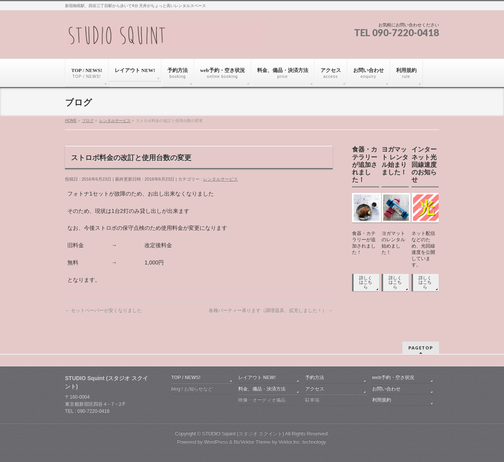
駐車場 (312, 400)
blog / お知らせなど (192, 389)
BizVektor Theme (252, 442)
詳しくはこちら (365, 282)
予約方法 (314, 377)
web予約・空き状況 (393, 377)
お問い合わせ (386, 389)
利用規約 (381, 400)
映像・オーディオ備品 (261, 400)
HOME (71, 120)
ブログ (88, 120)
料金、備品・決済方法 (261, 389)
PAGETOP (420, 347)
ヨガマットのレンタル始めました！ (393, 243)
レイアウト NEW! (257, 377)
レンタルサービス (115, 120)
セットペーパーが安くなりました (103, 310)
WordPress (216, 442)
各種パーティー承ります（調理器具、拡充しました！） (271, 310)
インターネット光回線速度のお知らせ (424, 164)
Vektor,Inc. (289, 442)
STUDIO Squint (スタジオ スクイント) (243, 433)
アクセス (314, 389)
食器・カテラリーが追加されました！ (364, 164)
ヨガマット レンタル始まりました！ (395, 161)
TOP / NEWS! (185, 377)
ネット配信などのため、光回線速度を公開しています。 (423, 249)
